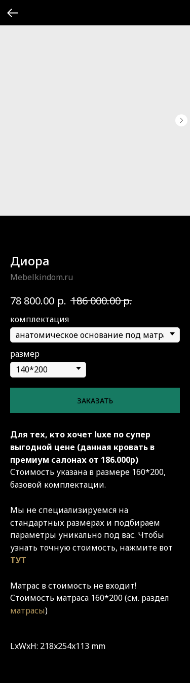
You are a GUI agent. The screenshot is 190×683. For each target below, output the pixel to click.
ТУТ (18, 560)
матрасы (27, 610)
